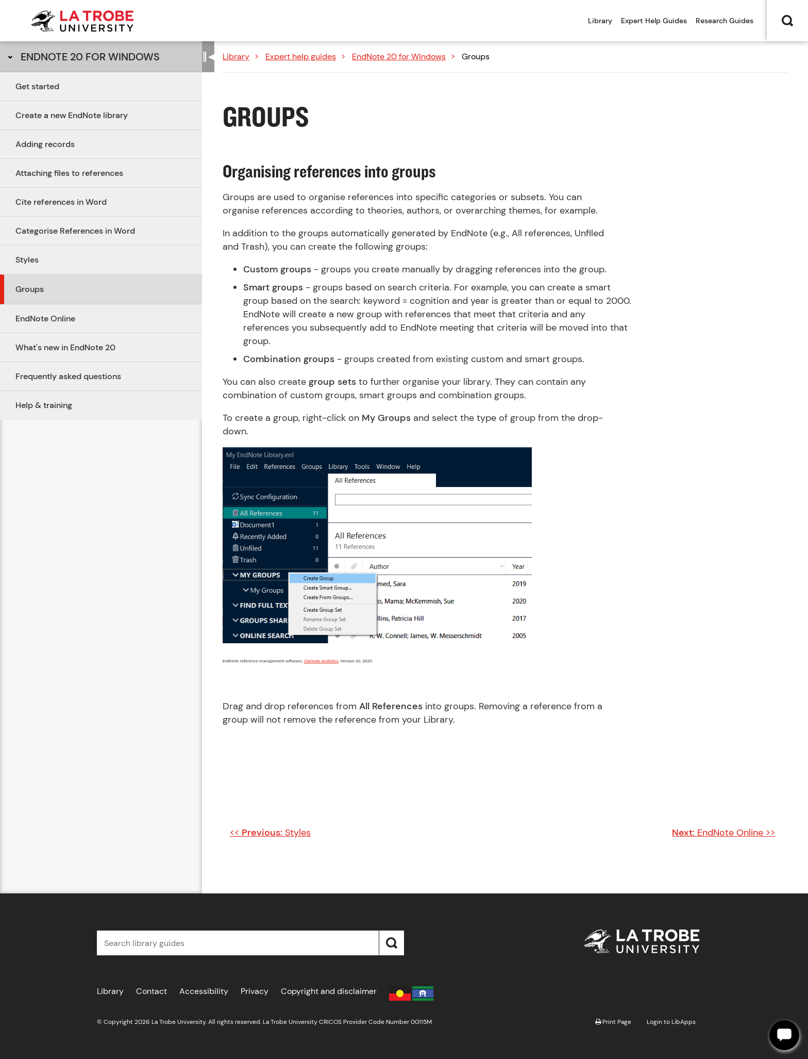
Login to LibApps (671, 1022)
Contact (151, 991)
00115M (421, 1022)
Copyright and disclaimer (329, 991)
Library (600, 20)
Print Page (613, 1022)
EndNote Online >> (723, 832)
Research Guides (724, 20)
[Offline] (784, 1035)
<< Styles (270, 832)
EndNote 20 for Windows (90, 56)
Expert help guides (300, 56)
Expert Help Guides (654, 20)
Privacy (254, 991)
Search (787, 20)
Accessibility (203, 991)
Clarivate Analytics (321, 660)
